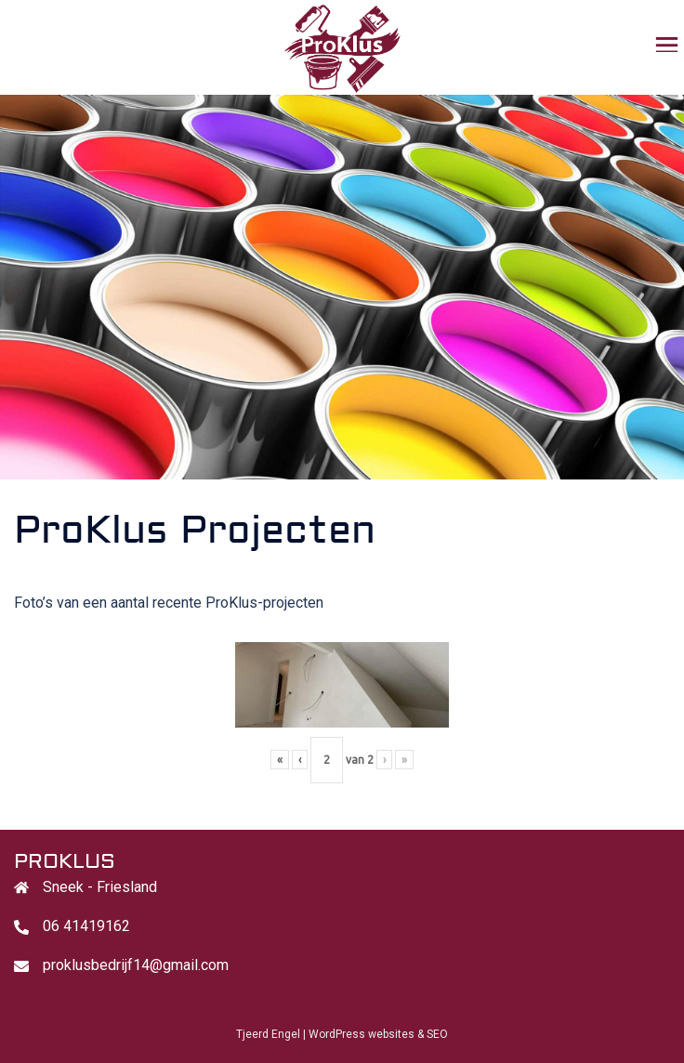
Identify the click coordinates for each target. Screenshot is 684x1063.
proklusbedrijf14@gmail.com (136, 965)
